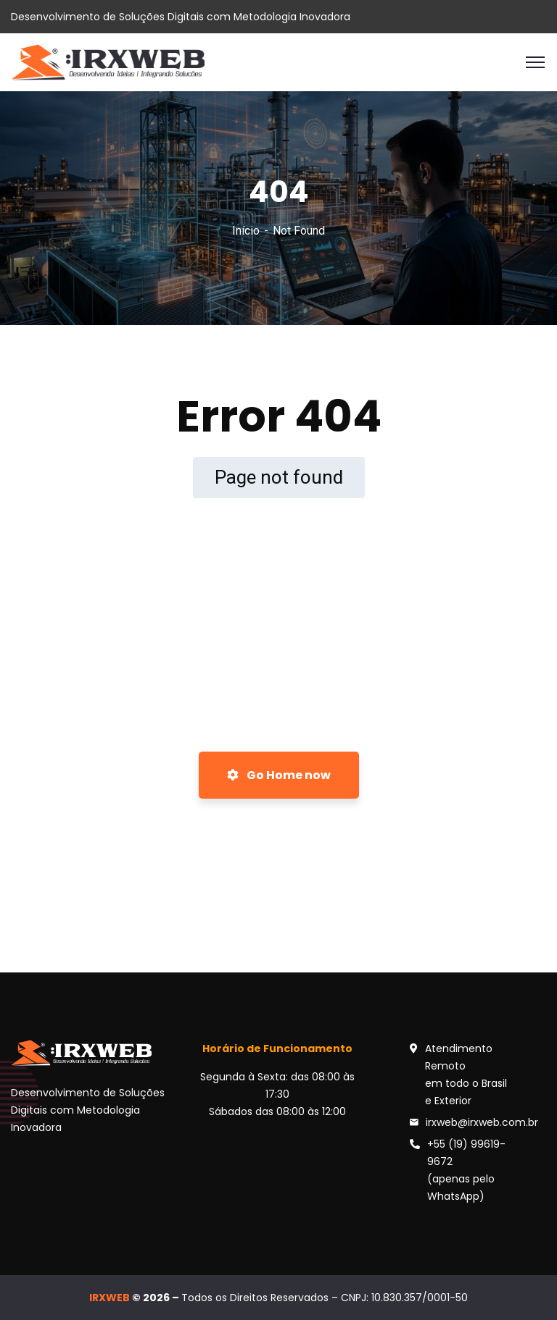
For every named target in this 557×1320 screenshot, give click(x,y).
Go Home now (279, 775)
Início (246, 230)
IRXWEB (109, 1297)
